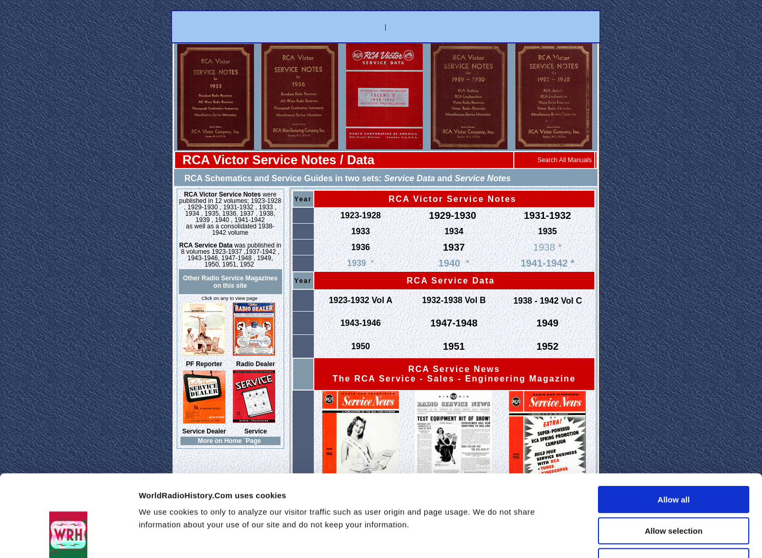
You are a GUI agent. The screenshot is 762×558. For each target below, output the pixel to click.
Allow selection (673, 459)
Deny (674, 490)
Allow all (674, 428)
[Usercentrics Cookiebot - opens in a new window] (68, 537)
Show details (573, 537)
